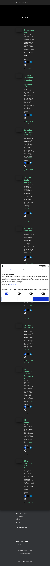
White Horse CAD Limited (23, 550)
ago (30, 68)
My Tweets (18, 544)
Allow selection (25, 298)
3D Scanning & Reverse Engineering (29, 373)
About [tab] (41, 269)
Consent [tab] (9, 269)
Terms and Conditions (25, 553)
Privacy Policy (21, 556)
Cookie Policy (29, 556)
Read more (27, 56)
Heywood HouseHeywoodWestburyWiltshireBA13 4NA (19, 519)
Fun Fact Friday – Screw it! (27, 180)
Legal (31, 550)
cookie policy (12, 284)
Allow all (41, 298)
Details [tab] (25, 269)
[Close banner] (48, 266)
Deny (9, 298)
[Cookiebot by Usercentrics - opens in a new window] (40, 266)
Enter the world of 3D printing (29, 132)
